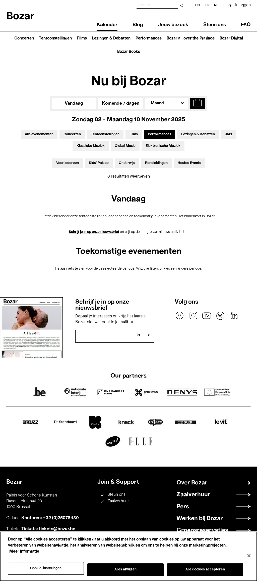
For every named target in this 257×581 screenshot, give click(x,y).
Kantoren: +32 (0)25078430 (50, 518)
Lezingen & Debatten (111, 38)
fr (207, 5)
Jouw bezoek (173, 25)
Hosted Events (189, 163)
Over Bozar (191, 483)
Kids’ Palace (99, 163)
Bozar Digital (231, 38)
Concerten (24, 38)
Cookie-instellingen (46, 568)
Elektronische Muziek (163, 146)
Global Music (125, 146)
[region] (128, 556)
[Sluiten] (248, 555)
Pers (182, 507)
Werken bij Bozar (199, 518)
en (197, 5)
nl (216, 5)
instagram (193, 316)
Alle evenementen (39, 134)
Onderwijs (127, 163)
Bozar (20, 16)
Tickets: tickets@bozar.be (48, 529)
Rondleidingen (156, 163)
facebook (180, 316)
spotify (220, 316)
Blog (138, 25)
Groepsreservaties (202, 530)
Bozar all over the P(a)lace (191, 38)
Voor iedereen (67, 163)
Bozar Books (128, 52)
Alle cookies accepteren (205, 569)
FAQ (246, 25)
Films (82, 38)
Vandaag (74, 103)
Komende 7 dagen (120, 103)
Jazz (228, 134)
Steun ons (214, 25)
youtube (207, 316)
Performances (149, 38)
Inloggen (243, 5)
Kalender (107, 25)
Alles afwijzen (125, 569)
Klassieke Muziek (91, 146)
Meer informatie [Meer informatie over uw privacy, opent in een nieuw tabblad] (24, 551)
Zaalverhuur (118, 501)
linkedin (234, 316)
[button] (197, 103)
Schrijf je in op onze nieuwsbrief (94, 232)
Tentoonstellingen (55, 38)
